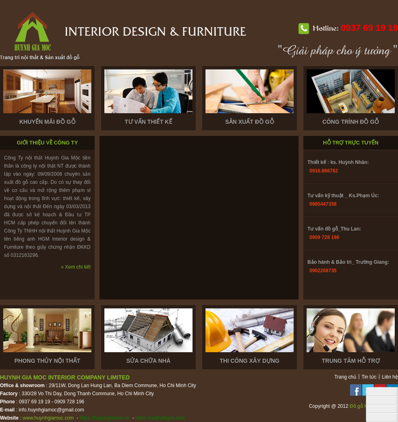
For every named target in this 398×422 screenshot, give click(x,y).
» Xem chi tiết (76, 267)
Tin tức (368, 377)
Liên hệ (390, 377)
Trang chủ (345, 377)
